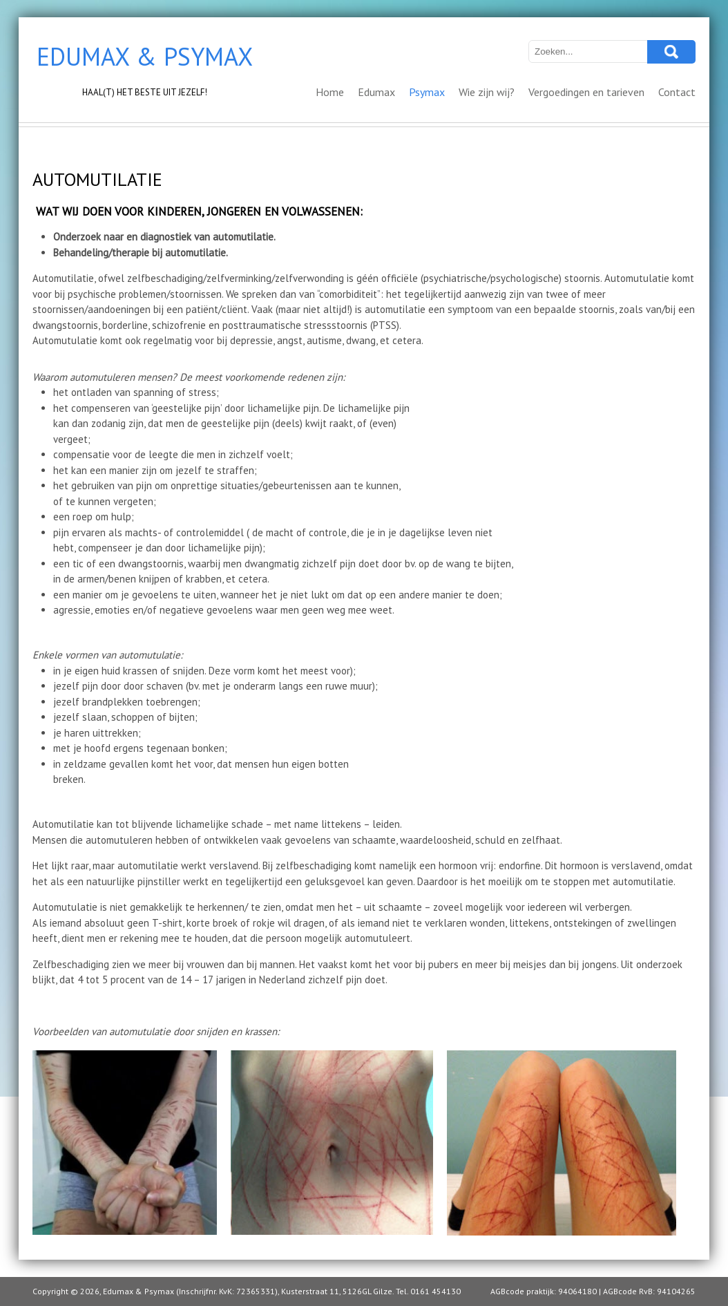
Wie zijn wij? (487, 92)
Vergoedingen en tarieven (586, 92)
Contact (677, 92)
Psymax (427, 92)
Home (330, 92)
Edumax (376, 92)
